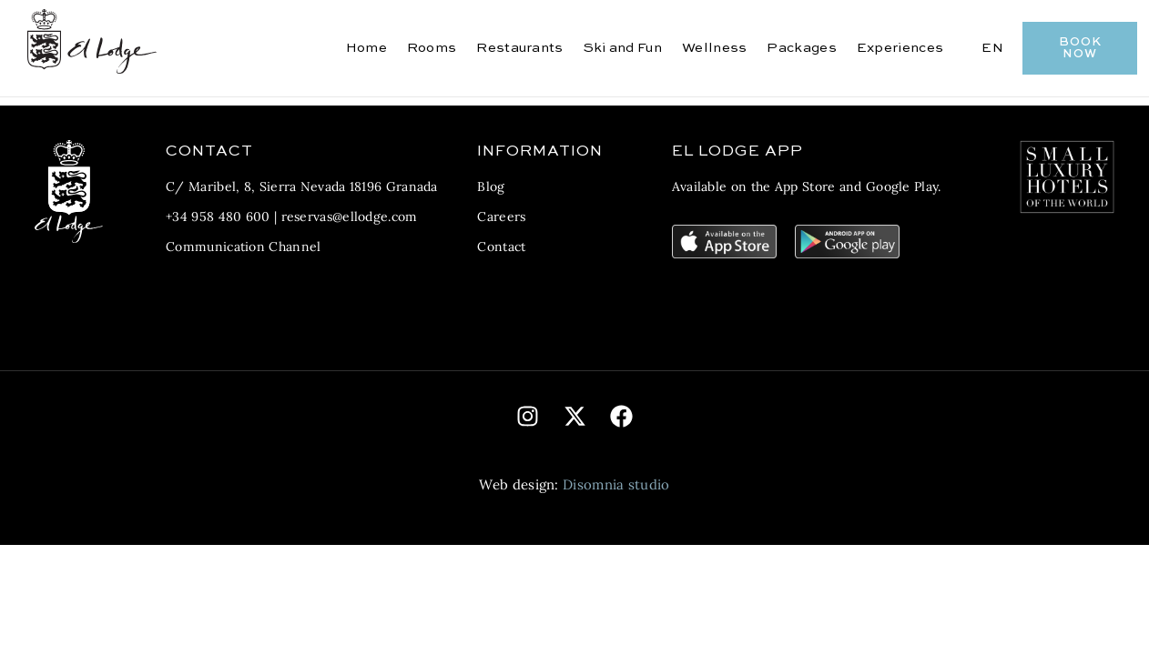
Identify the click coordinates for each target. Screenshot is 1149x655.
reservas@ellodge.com (349, 216)
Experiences (900, 48)
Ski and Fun (623, 48)
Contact (501, 246)
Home (366, 48)
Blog (490, 186)
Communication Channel (243, 246)
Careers (501, 216)
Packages (801, 48)
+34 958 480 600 (218, 216)
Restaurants (519, 48)
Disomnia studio (616, 484)
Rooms (432, 48)
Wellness (714, 48)
